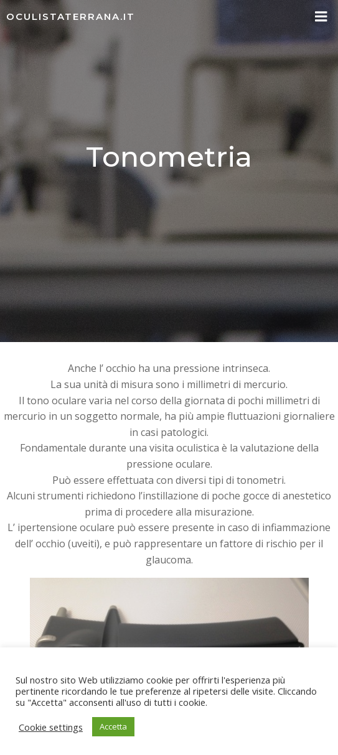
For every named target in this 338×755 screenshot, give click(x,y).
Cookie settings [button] (51, 727)
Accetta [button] (113, 726)
